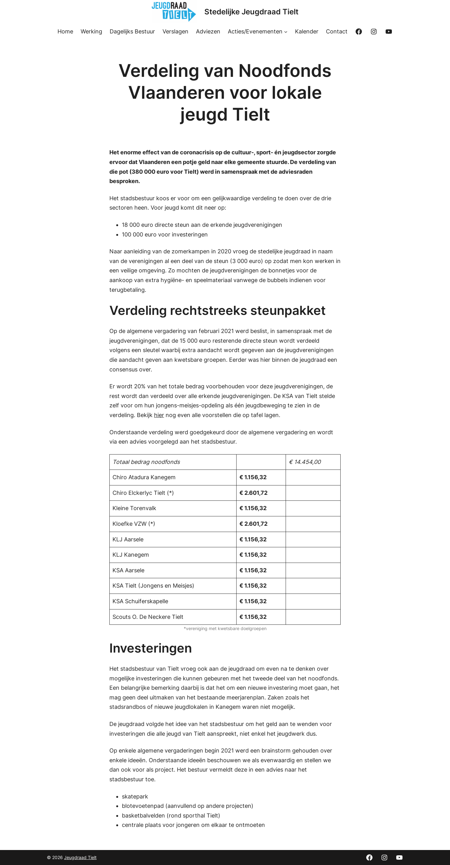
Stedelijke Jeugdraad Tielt (251, 11)
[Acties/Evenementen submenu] (286, 31)
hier (159, 415)
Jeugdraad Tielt (80, 857)
